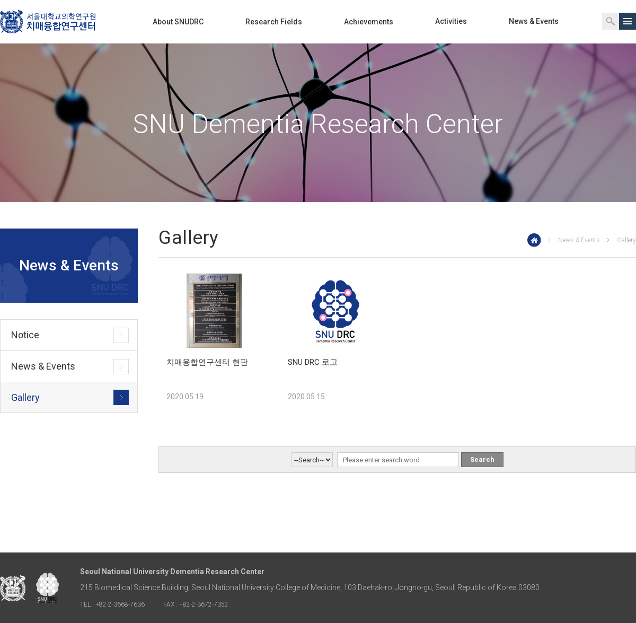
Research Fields (273, 21)
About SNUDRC (178, 21)
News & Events (534, 21)
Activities (451, 21)
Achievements (368, 21)
